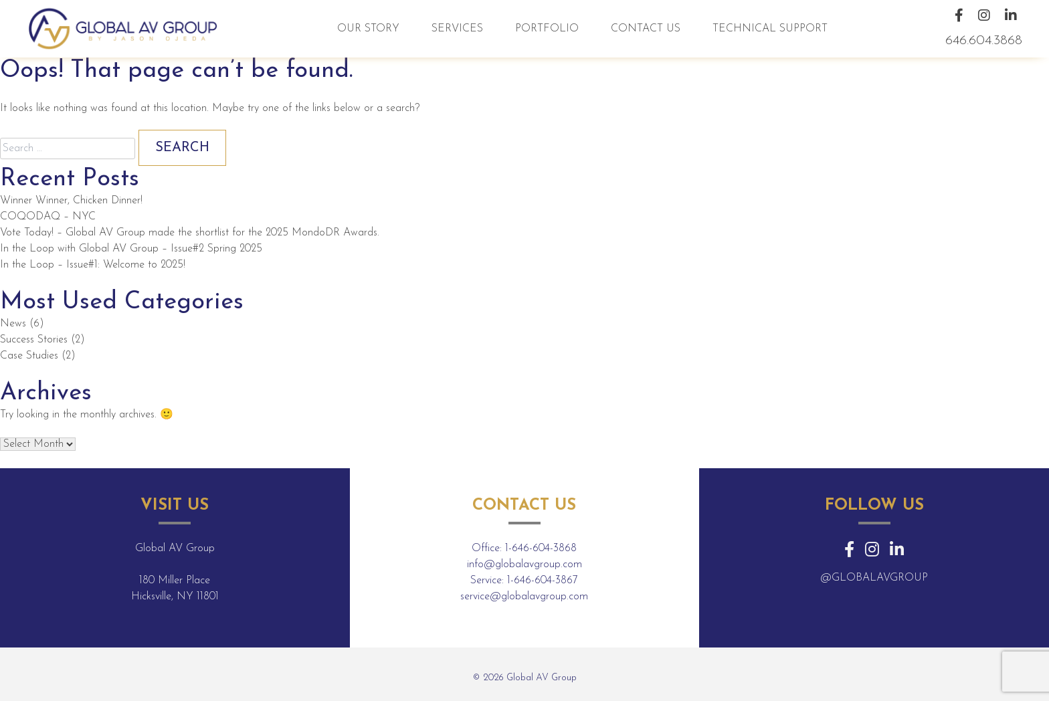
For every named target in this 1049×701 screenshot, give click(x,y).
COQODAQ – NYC (48, 216)
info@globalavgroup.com (524, 564)
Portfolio (547, 28)
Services (457, 28)
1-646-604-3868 (541, 548)
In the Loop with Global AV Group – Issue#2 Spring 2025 (131, 248)
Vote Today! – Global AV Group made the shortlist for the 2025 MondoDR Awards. (189, 232)
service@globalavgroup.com (524, 596)
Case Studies (29, 355)
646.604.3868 (983, 40)
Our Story (368, 28)
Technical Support (770, 28)
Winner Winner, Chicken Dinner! (71, 200)
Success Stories (34, 339)
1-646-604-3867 (542, 580)
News (13, 323)
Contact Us (645, 28)
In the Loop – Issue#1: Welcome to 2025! (92, 265)
